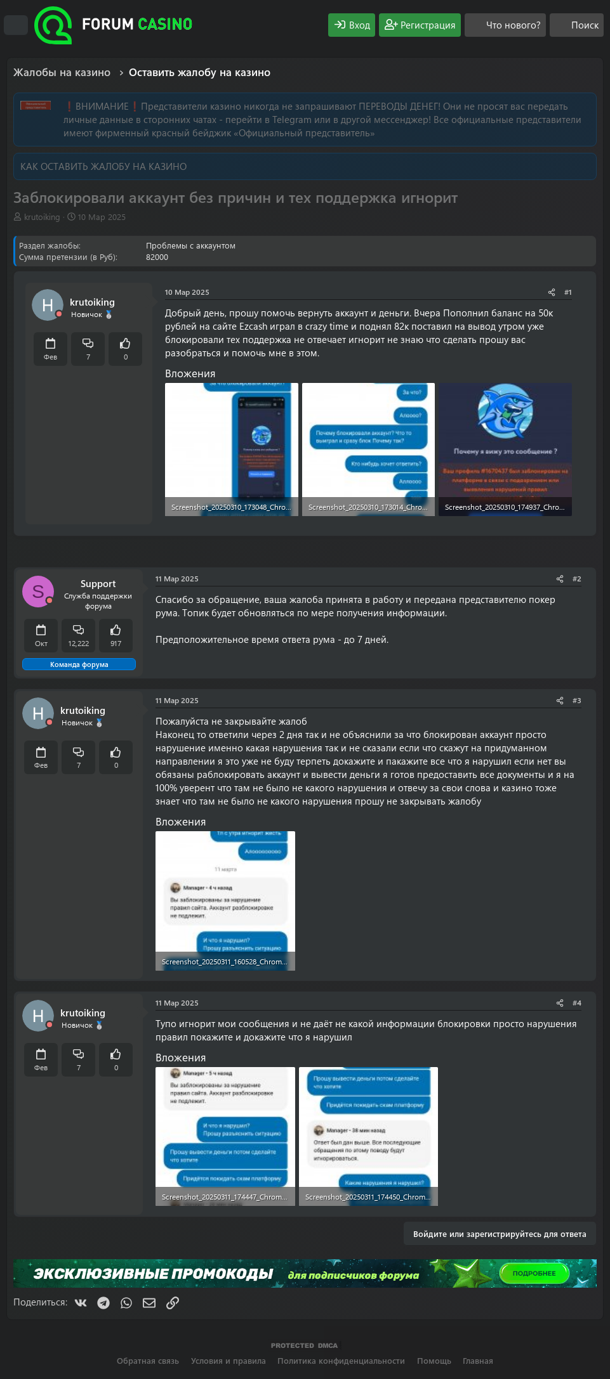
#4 (577, 1002)
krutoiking (42, 216)
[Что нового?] (505, 25)
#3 (577, 700)
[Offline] (59, 314)
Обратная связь (148, 1360)
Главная (478, 1360)
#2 (577, 578)
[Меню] (16, 25)
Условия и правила (228, 1360)
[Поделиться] (551, 292)
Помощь (434, 1360)
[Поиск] (577, 25)
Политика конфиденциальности (341, 1360)
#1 (568, 292)
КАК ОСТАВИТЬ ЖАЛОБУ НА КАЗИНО (103, 166)
